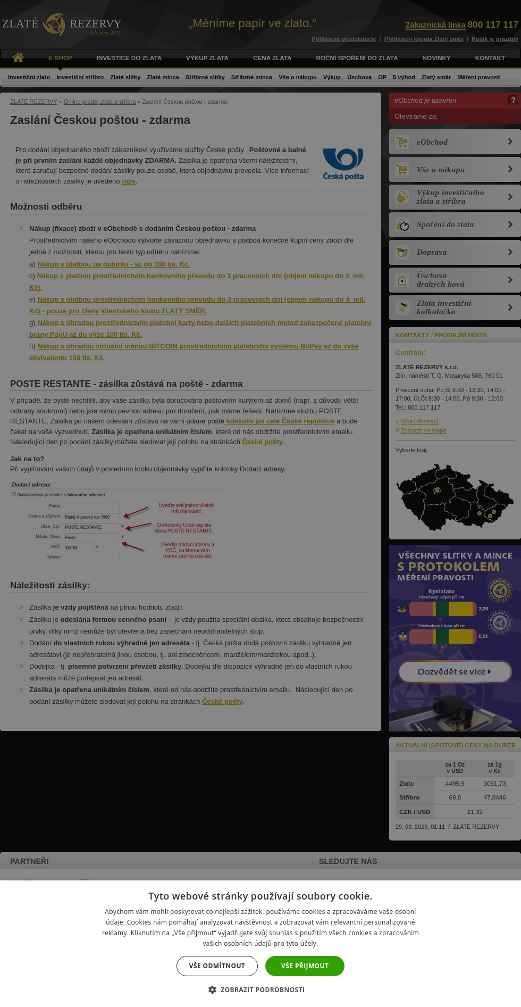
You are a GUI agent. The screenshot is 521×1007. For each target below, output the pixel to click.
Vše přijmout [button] (305, 965)
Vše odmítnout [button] (217, 965)
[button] (260, 989)
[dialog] (260, 503)
